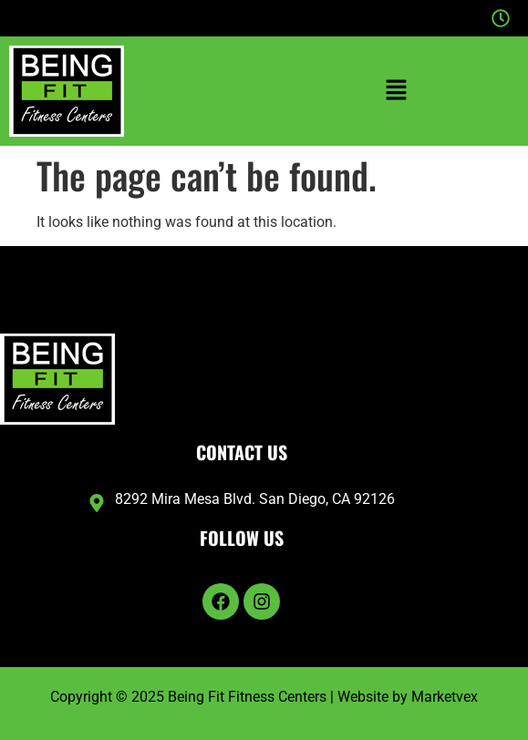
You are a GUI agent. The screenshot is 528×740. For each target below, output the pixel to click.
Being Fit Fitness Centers (247, 696)
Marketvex (444, 696)
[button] (396, 91)
